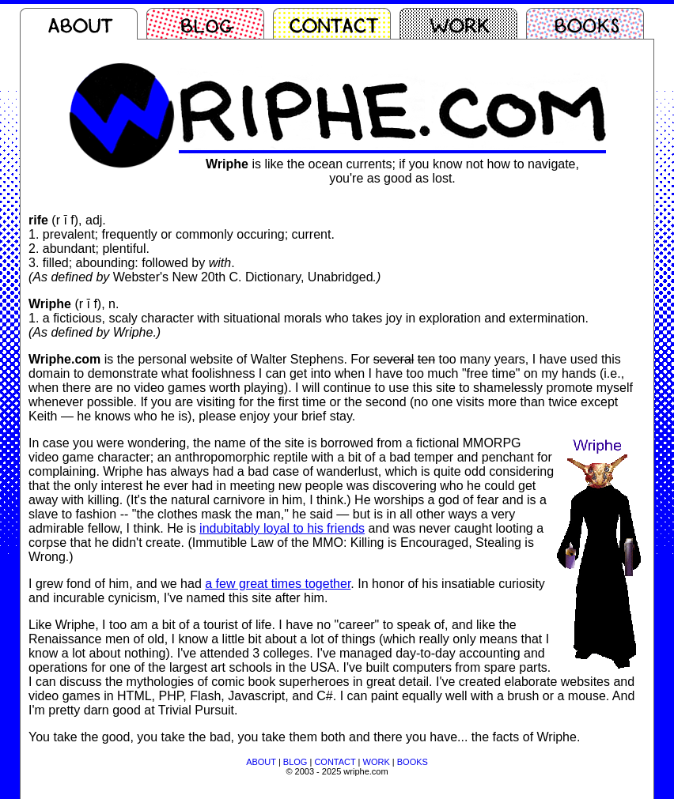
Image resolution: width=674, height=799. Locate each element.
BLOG (295, 762)
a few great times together (277, 583)
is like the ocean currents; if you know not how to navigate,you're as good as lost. (392, 171)
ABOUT (261, 762)
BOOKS (412, 762)
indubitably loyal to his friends (282, 528)
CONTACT (334, 762)
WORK (376, 762)
